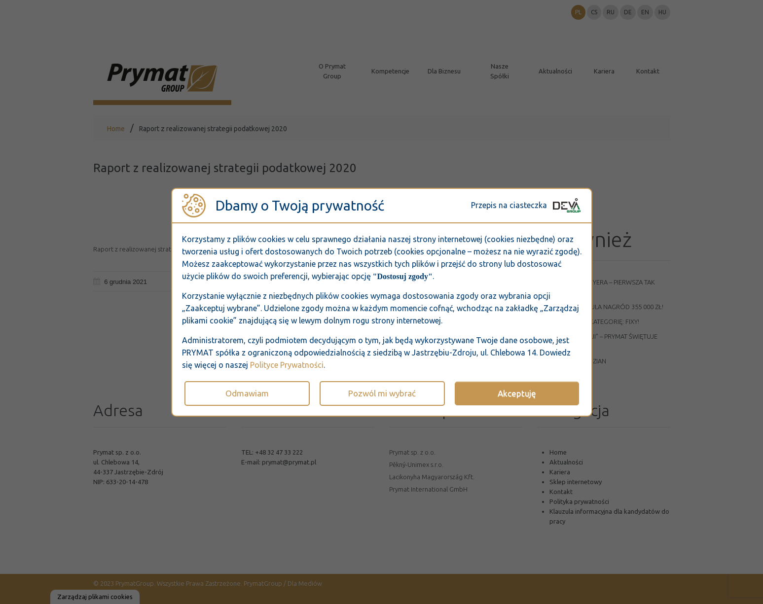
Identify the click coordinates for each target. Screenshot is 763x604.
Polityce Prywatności (287, 364)
